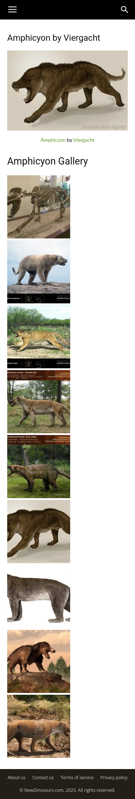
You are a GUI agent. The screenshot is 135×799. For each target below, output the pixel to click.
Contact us (43, 777)
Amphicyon (53, 140)
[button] (125, 9)
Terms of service (76, 777)
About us (17, 777)
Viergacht (83, 140)
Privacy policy (113, 777)
